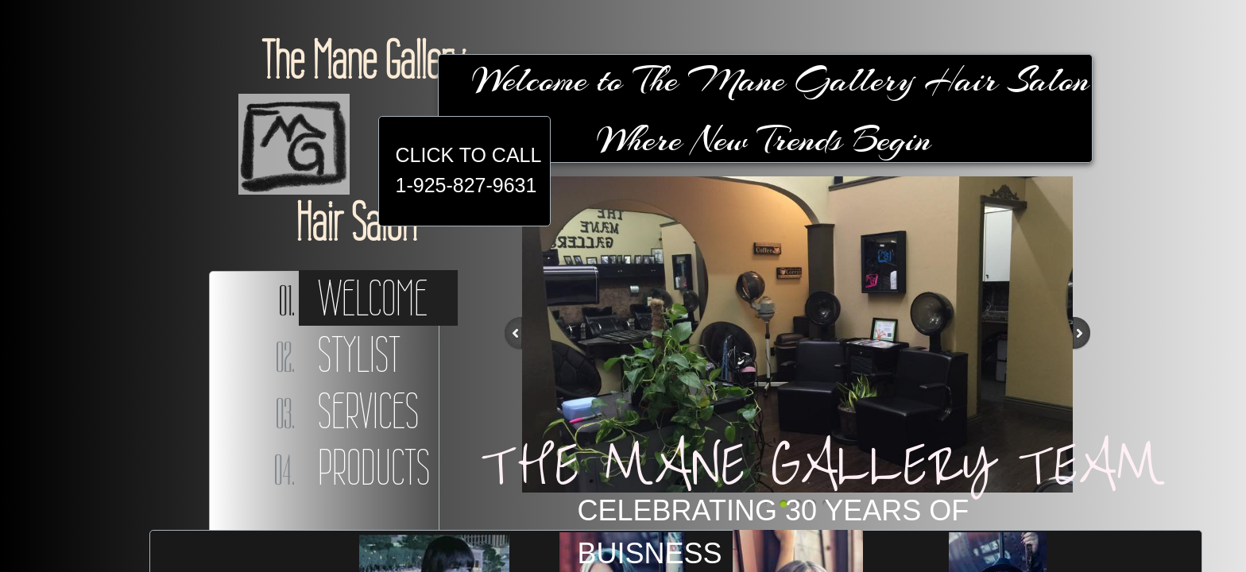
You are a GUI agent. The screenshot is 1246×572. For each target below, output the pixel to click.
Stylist (359, 354)
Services (368, 411)
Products (374, 467)
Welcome (373, 298)
